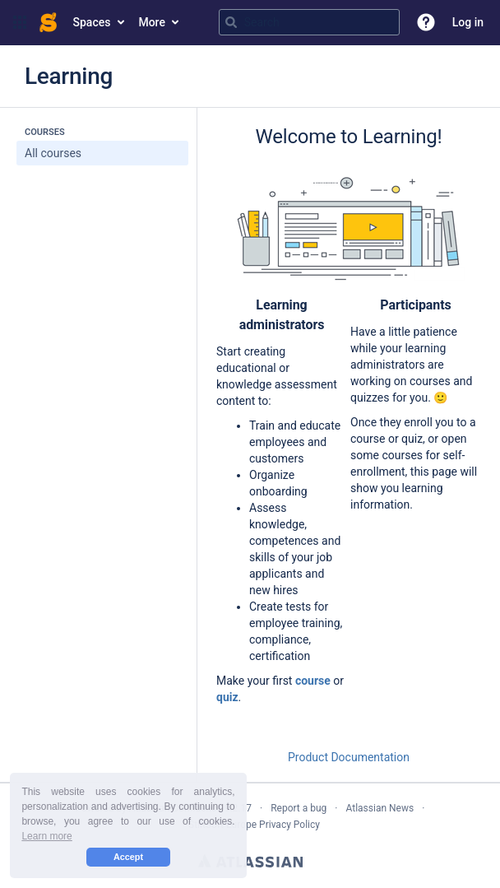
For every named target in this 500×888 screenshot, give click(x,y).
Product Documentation (349, 757)
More (151, 22)
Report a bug (298, 808)
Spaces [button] (92, 22)
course (313, 680)
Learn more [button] (46, 836)
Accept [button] (128, 857)
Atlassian (250, 861)
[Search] (231, 22)
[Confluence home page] (48, 22)
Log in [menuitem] (468, 22)
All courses (53, 153)
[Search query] (309, 22)
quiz (227, 697)
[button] (19, 22)
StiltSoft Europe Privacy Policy (254, 824)
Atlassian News (379, 808)
